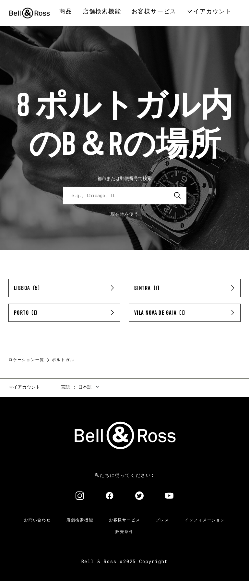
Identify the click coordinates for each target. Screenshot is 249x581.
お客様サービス (124, 519)
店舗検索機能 (79, 519)
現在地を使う (124, 214)
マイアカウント (24, 387)
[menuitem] (65, 11)
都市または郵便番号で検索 (124, 178)
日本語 (85, 387)
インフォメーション (205, 519)
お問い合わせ (37, 519)
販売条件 (124, 531)
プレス (162, 519)
